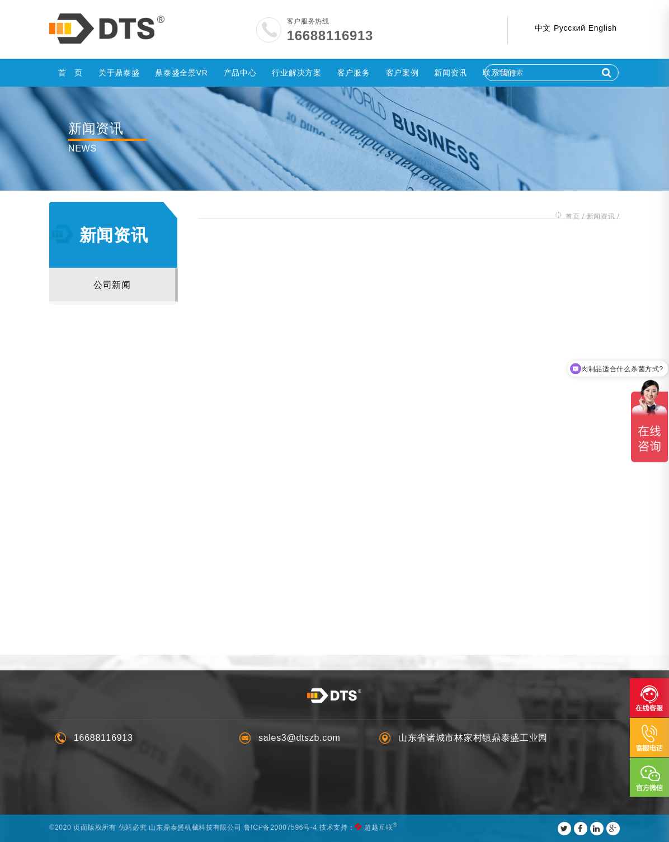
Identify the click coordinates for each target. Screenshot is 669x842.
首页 (572, 216)
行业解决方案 (296, 72)
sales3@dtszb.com (299, 737)
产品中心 (240, 72)
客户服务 (353, 72)
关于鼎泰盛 (119, 72)
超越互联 (379, 827)
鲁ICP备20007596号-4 (281, 827)
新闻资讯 (450, 72)
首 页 (70, 72)
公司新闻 (112, 285)
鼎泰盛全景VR (181, 72)
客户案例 (402, 72)
